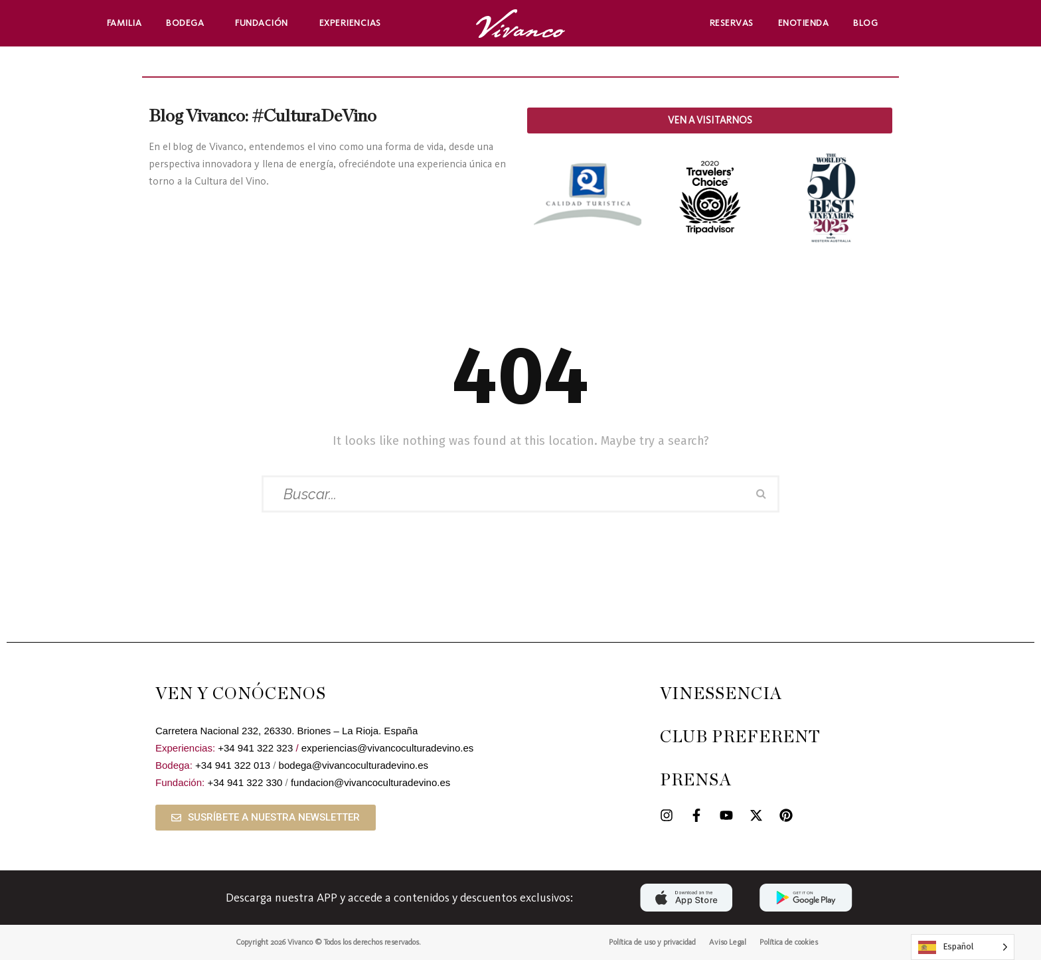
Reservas (732, 23)
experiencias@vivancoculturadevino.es (387, 748)
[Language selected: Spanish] (962, 947)
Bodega (188, 23)
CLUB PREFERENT (740, 737)
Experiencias (353, 23)
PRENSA (696, 780)
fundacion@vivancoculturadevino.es (370, 782)
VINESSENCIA (721, 694)
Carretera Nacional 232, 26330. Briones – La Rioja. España (286, 730)
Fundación (265, 23)
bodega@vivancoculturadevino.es (353, 765)
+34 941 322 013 (232, 765)
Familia (124, 23)
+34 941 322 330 (244, 782)
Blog (865, 23)
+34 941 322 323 (255, 748)
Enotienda (803, 23)
